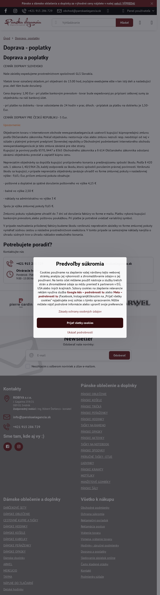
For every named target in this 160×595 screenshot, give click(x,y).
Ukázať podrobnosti (80, 332)
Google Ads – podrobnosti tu (86, 292)
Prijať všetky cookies (80, 323)
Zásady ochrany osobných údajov (80, 311)
